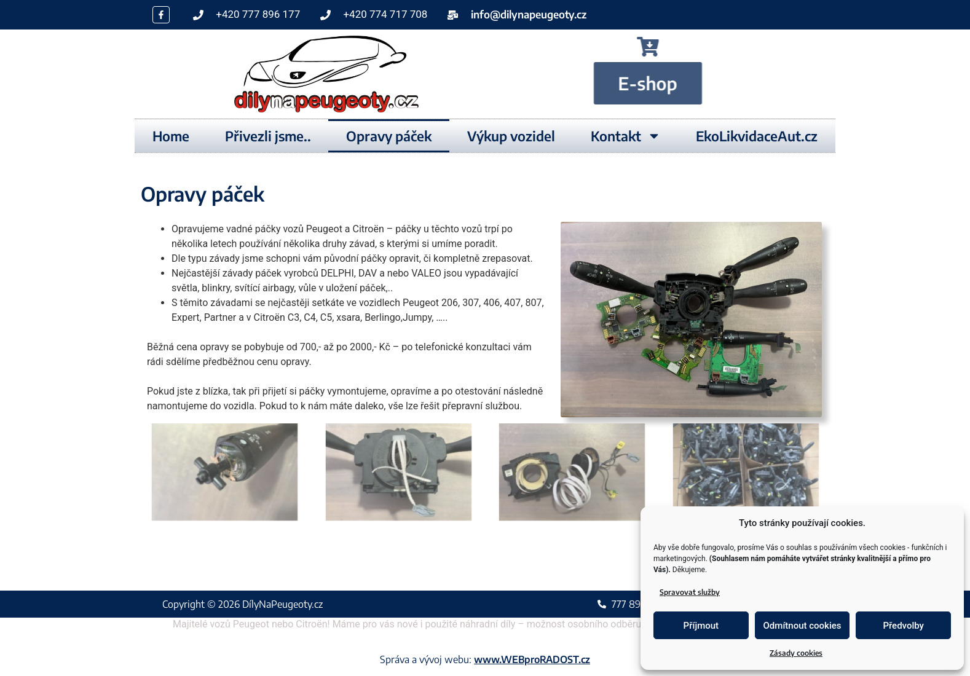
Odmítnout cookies (802, 625)
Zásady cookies (796, 653)
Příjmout (701, 625)
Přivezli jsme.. (268, 135)
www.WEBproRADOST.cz (532, 659)
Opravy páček (389, 135)
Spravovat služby (690, 592)
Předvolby (903, 625)
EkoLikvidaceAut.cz (757, 135)
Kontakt (626, 136)
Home (170, 135)
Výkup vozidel (511, 135)
